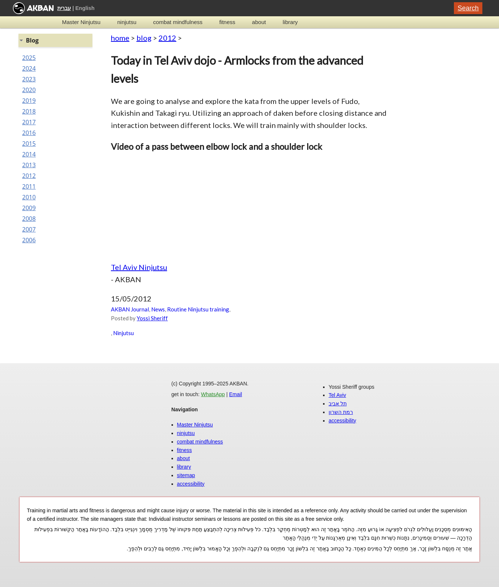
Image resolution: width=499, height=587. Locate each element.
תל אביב (338, 403)
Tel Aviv (337, 395)
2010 (29, 197)
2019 (29, 101)
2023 (29, 79)
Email (235, 394)
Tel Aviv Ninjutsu (139, 267)
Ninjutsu (123, 333)
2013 (29, 165)
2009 (29, 208)
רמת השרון (341, 412)
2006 (29, 240)
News (158, 309)
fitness (227, 22)
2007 (29, 229)
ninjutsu (126, 22)
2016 (29, 133)
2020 (29, 90)
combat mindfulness (177, 22)
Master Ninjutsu (81, 22)
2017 (29, 122)
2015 (29, 143)
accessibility (191, 484)
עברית (64, 8)
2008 (29, 219)
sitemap (186, 475)
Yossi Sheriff (152, 318)
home (120, 37)
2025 (29, 58)
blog (144, 37)
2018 (29, 111)
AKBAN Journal (130, 309)
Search (468, 8)
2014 (29, 154)
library (290, 22)
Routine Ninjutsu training (198, 309)
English (85, 8)
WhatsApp (213, 394)
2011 (29, 186)
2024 (29, 68)
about (259, 22)
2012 (167, 37)
